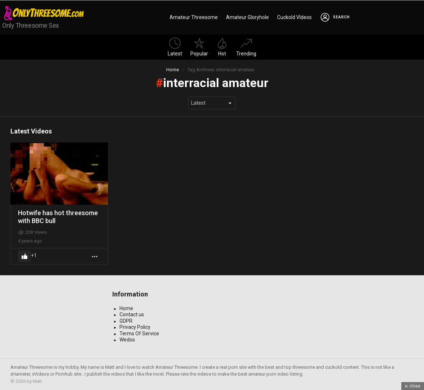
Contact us (131, 314)
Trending (246, 46)
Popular (199, 46)
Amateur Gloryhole (247, 17)
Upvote (24, 256)
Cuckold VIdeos (294, 17)
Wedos (127, 340)
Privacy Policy (134, 327)
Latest (175, 46)
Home (126, 308)
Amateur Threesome (194, 17)
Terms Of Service (139, 333)
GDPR (125, 321)
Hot (222, 46)
